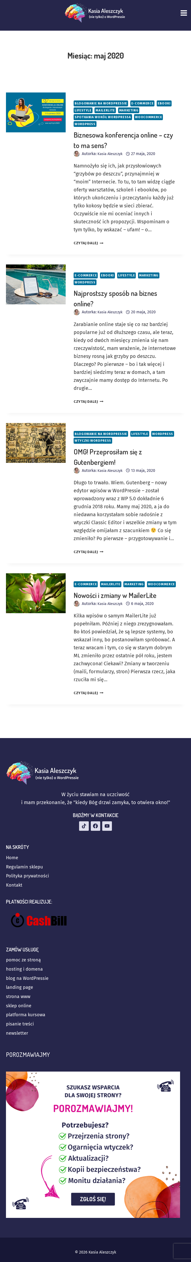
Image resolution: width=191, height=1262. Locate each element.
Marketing (149, 110)
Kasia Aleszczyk (111, 155)
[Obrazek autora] (77, 155)
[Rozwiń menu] (184, 13)
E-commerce (147, 103)
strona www (19, 993)
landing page (20, 983)
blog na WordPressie (29, 973)
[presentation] (36, 112)
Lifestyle (102, 110)
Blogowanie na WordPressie (103, 103)
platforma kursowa (27, 1013)
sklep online (20, 1003)
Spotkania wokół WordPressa (105, 118)
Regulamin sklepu (26, 857)
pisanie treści (21, 1023)
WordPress (86, 125)
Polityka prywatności (29, 867)
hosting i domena (26, 963)
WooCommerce (154, 118)
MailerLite (125, 110)
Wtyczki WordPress (121, 443)
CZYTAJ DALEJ (90, 244)
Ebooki (82, 110)
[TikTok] (84, 815)
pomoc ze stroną (25, 953)
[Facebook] (95, 815)
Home (12, 847)
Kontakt (15, 877)
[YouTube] (107, 815)
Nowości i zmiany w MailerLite (115, 605)
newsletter (18, 1033)
